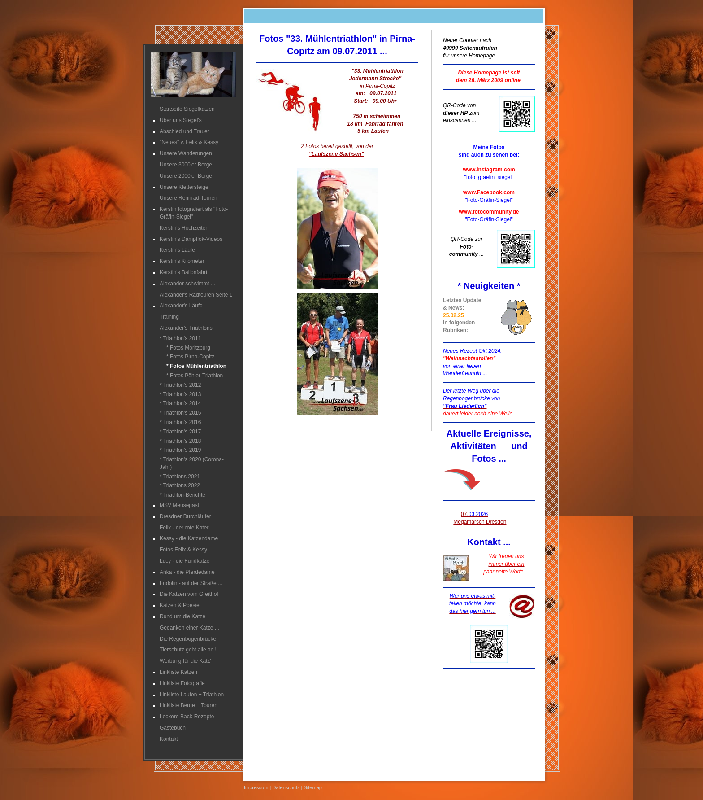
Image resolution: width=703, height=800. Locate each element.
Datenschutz (285, 787)
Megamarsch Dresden (479, 522)
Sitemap (313, 787)
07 (474, 514)
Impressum (256, 787)
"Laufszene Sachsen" (336, 154)
